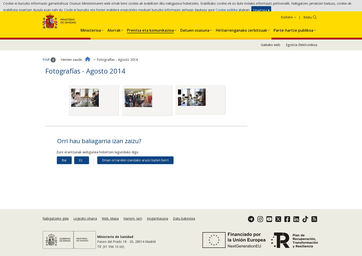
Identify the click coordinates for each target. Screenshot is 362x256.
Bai (64, 173)
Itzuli (49, 72)
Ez (80, 173)
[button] (90, 42)
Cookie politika (227, 11)
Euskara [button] (289, 29)
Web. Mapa (110, 218)
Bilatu (307, 30)
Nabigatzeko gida (55, 218)
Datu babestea (184, 218)
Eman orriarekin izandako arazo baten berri (135, 173)
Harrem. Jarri (132, 218)
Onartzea (261, 11)
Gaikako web (270, 57)
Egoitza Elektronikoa (301, 57)
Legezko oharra (85, 218)
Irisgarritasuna (157, 218)
